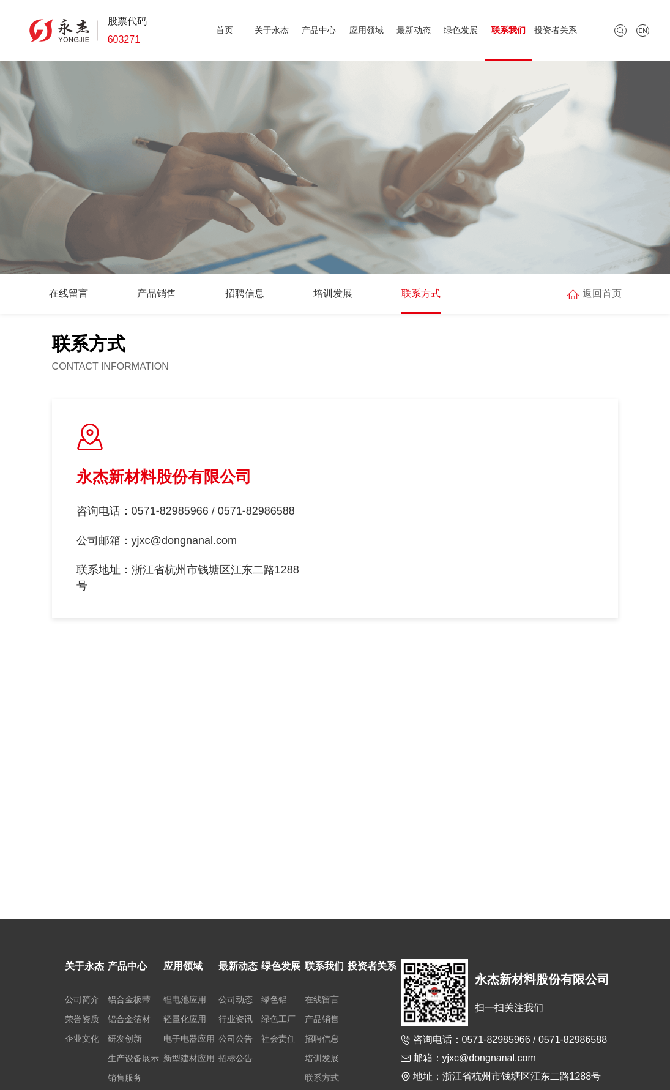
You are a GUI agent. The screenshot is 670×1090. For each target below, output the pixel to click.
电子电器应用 (189, 1038)
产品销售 (156, 293)
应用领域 (366, 30)
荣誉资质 (82, 1019)
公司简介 (82, 999)
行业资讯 (235, 1019)
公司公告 (235, 1038)
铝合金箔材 (129, 1019)
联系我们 (508, 30)
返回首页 (602, 293)
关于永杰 (272, 30)
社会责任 (278, 1038)
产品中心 (319, 30)
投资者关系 (555, 30)
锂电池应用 (184, 999)
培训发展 (332, 293)
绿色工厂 (278, 1019)
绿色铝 (274, 999)
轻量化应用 (184, 1019)
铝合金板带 (129, 999)
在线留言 (68, 293)
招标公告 (235, 1058)
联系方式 (421, 293)
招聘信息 (244, 293)
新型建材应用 (189, 1058)
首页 (224, 30)
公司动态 (235, 999)
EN (642, 31)
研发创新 (125, 1038)
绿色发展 (461, 30)
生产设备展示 (133, 1058)
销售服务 (125, 1078)
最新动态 (413, 30)
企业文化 (82, 1038)
